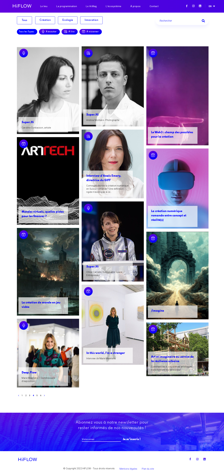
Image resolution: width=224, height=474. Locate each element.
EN (210, 6)
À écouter (52, 32)
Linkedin (200, 6)
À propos (135, 6)
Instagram (193, 6)
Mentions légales (128, 469)
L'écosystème (113, 6)
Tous (24, 20)
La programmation (66, 6)
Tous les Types (26, 32)
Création (45, 20)
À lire (73, 32)
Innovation (94, 20)
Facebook (186, 6)
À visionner (95, 32)
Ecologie (69, 20)
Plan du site (148, 469)
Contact (154, 6)
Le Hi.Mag (91, 6)
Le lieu (44, 6)
